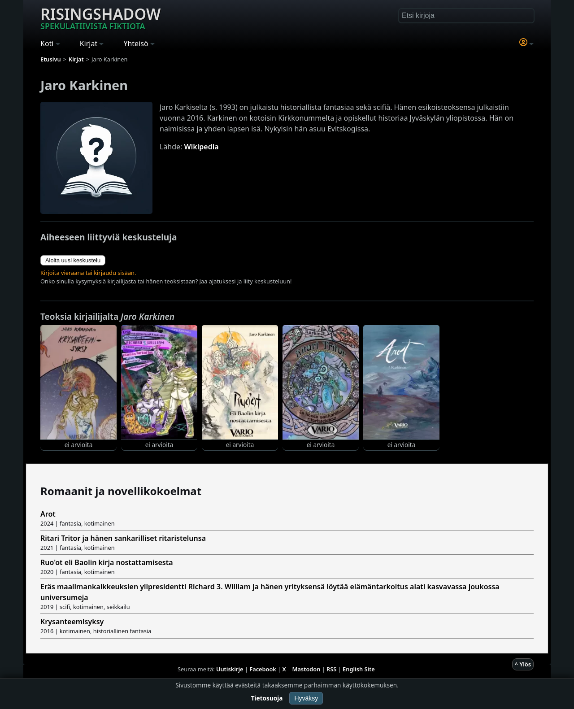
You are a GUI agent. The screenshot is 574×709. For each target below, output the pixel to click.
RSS (331, 669)
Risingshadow (100, 17)
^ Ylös (523, 664)
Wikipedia (201, 147)
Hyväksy (306, 698)
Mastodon (306, 669)
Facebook (262, 669)
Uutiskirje (230, 669)
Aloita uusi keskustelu (72, 260)
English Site (359, 669)
